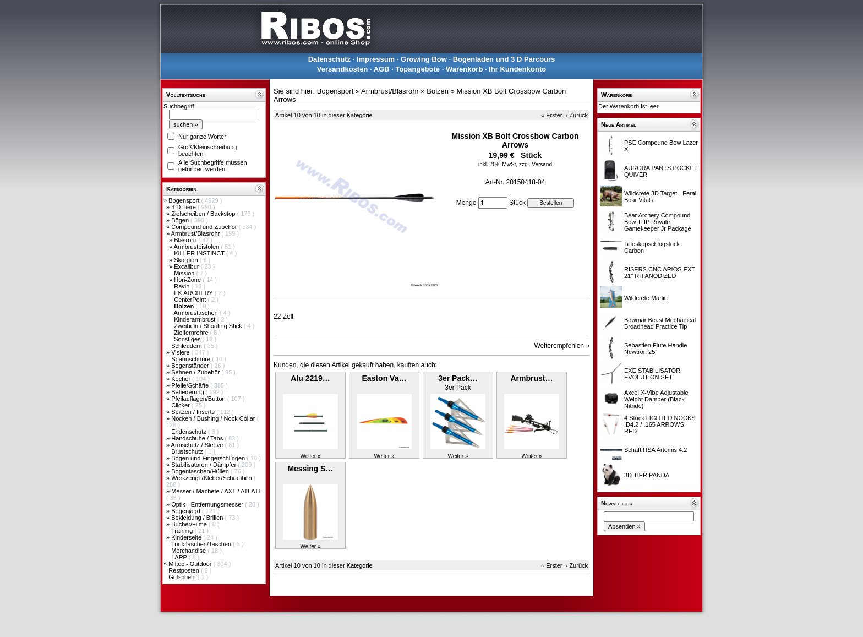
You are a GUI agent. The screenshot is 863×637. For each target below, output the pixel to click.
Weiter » (310, 456)
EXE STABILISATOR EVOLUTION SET (652, 373)
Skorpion (186, 260)
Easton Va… (384, 378)
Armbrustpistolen (197, 246)
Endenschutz (189, 431)
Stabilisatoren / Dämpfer (204, 464)
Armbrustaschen (197, 312)
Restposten (184, 570)
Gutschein (183, 577)
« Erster (551, 115)
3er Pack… (458, 378)
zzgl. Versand (535, 164)
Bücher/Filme (190, 524)
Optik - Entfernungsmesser (208, 504)
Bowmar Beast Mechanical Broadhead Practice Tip (660, 323)
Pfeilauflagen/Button (199, 398)
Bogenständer (191, 365)
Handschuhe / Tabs (198, 438)
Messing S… (310, 468)
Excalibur (187, 266)
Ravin (182, 286)
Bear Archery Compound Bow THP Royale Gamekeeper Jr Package (657, 222)
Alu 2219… (310, 378)
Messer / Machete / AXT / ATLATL (216, 491)
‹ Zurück (577, 115)
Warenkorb (464, 69)
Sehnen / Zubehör (196, 372)
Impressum (376, 59)
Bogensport (184, 200)
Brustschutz (188, 451)
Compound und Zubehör (204, 227)
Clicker (181, 405)
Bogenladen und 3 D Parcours (504, 59)
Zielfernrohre (192, 332)
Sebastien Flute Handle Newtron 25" (655, 348)
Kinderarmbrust (195, 319)
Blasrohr (186, 240)
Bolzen (438, 91)
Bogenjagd (186, 511)
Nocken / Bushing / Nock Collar (213, 418)
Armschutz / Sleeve (198, 445)
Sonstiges (188, 339)
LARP (180, 557)
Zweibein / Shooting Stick (209, 326)
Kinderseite (187, 537)
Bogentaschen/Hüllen (201, 471)
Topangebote (417, 69)
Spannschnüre (191, 359)
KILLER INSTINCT (200, 253)
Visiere (181, 352)
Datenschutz (329, 59)
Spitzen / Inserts (193, 412)
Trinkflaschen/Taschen (202, 544)
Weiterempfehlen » (562, 346)
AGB (382, 69)
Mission (185, 273)
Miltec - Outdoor (190, 563)
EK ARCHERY (194, 293)
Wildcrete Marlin (646, 298)
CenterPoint (190, 299)
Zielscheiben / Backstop (204, 213)
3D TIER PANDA (646, 475)
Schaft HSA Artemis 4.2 (655, 450)
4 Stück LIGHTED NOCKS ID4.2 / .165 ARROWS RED (660, 424)
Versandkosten (342, 69)
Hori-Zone (188, 279)
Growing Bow (424, 59)
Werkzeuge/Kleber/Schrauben (212, 478)
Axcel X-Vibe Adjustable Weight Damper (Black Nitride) (656, 399)
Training (182, 530)
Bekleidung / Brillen (198, 517)
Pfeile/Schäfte (190, 385)
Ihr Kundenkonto (517, 69)
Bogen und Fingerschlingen (209, 458)
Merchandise (189, 550)
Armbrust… (531, 378)
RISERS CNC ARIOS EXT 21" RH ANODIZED (659, 272)
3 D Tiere (184, 207)
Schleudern (187, 345)
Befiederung (188, 392)
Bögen (180, 220)
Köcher (181, 378)
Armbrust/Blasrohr (196, 233)
